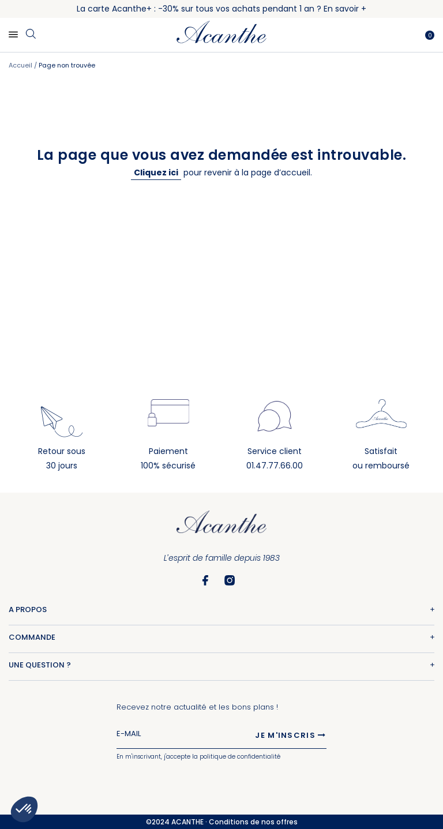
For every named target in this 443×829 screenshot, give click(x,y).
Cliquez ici (156, 172)
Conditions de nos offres (253, 822)
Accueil (21, 65)
